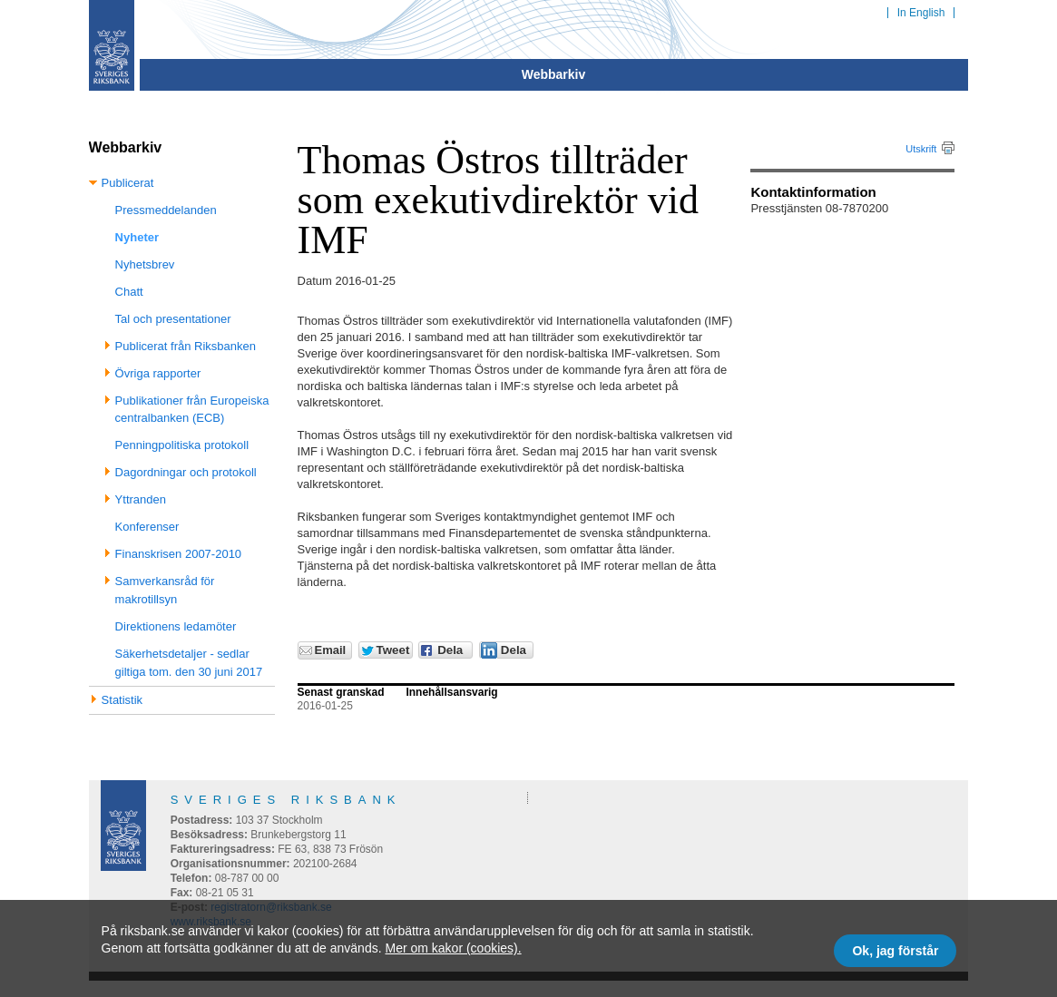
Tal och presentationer (173, 319)
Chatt (129, 291)
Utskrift (920, 148)
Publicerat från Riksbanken (185, 346)
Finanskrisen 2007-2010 (178, 554)
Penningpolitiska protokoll (182, 445)
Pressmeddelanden (166, 210)
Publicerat (128, 183)
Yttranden (140, 499)
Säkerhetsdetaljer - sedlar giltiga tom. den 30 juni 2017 (189, 663)
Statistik (122, 700)
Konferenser (147, 526)
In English (921, 12)
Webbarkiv (554, 74)
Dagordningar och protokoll (186, 472)
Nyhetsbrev (145, 264)
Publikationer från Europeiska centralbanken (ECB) (192, 409)
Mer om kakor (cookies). (453, 948)
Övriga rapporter (158, 373)
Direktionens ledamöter (176, 626)
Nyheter (137, 237)
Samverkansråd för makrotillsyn (165, 590)
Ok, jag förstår (895, 950)
